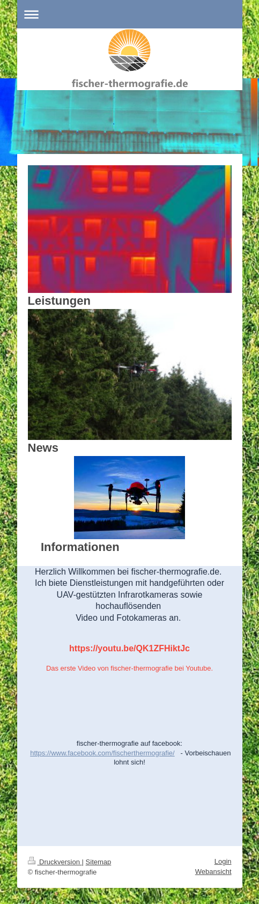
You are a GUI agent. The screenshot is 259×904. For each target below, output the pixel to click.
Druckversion (55, 862)
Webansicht (213, 872)
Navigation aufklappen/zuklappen (130, 14)
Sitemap (99, 862)
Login (223, 861)
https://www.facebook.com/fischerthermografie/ (102, 753)
